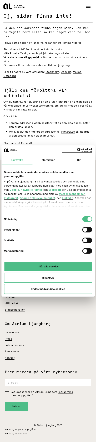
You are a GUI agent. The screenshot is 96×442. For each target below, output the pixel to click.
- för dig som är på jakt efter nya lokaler (36, 53)
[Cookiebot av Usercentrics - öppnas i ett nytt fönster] (77, 150)
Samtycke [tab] (17, 159)
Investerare (12, 332)
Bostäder (11, 297)
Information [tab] (48, 159)
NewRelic (27, 189)
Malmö (77, 71)
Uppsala (66, 71)
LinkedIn (67, 198)
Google (14, 189)
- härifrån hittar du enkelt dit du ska (32, 49)
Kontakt (9, 357)
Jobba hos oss (14, 345)
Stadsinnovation (15, 309)
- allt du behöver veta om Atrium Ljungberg (36, 65)
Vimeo (38, 189)
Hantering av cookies (15, 433)
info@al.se (68, 131)
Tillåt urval (48, 277)
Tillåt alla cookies (48, 266)
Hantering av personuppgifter (19, 429)
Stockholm (52, 71)
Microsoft (55, 189)
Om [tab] (79, 159)
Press (8, 338)
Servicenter (12, 351)
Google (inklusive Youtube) (37, 198)
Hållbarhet (11, 303)
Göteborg (9, 75)
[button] (88, 6)
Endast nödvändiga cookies (48, 288)
